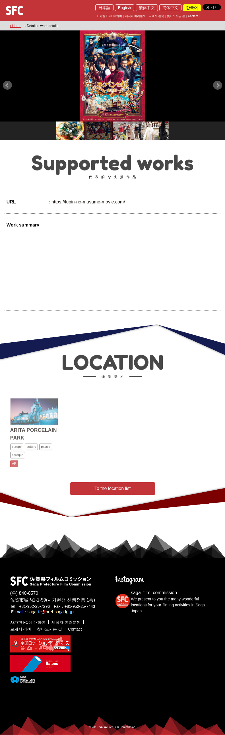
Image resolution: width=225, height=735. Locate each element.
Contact (193, 16)
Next (217, 85)
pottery (31, 451)
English (124, 7)
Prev (7, 85)
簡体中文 (170, 7)
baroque (17, 459)
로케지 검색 (156, 16)
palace (45, 451)
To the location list (112, 488)
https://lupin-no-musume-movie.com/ (88, 201)
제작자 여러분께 (135, 16)
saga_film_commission (154, 592)
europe (17, 451)
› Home (15, 26)
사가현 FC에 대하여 (109, 16)
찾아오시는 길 (176, 16)
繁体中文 (147, 7)
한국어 (192, 7)
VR (14, 468)
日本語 (104, 7)
